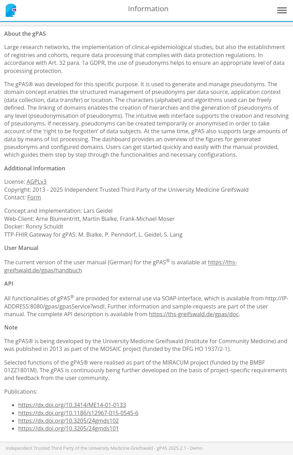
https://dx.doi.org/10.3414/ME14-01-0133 (72, 405)
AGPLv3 (37, 181)
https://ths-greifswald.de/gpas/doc (194, 314)
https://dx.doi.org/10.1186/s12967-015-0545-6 (78, 413)
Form (34, 197)
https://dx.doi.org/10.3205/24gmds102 (68, 421)
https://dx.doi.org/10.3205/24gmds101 (68, 428)
